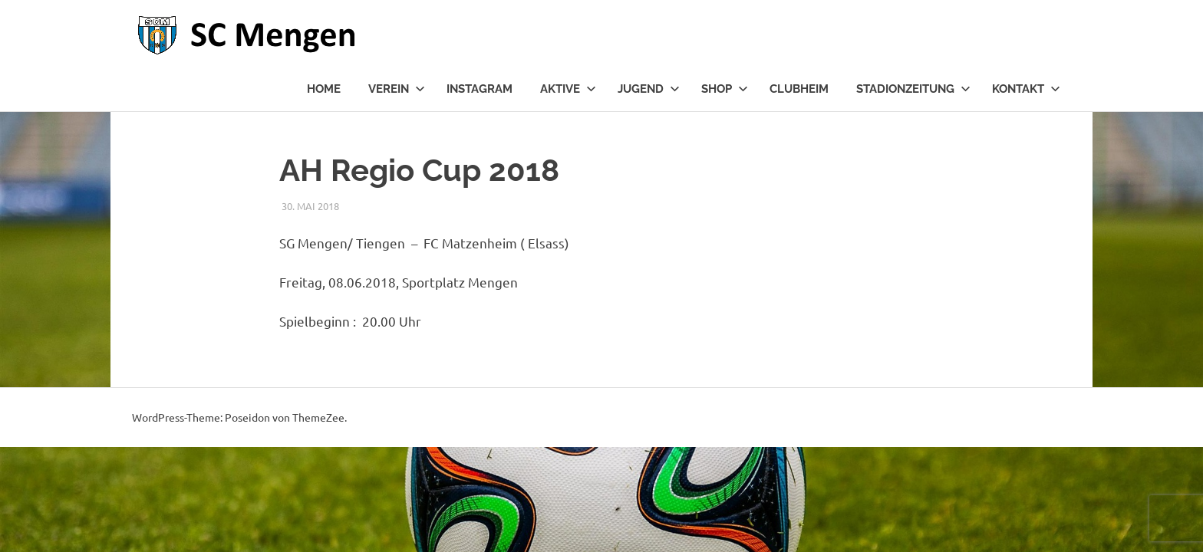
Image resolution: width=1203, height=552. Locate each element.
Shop (724, 89)
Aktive (568, 89)
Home (324, 89)
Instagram (480, 89)
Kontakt (1026, 89)
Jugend (649, 89)
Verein (396, 89)
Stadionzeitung (913, 89)
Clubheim (799, 89)
